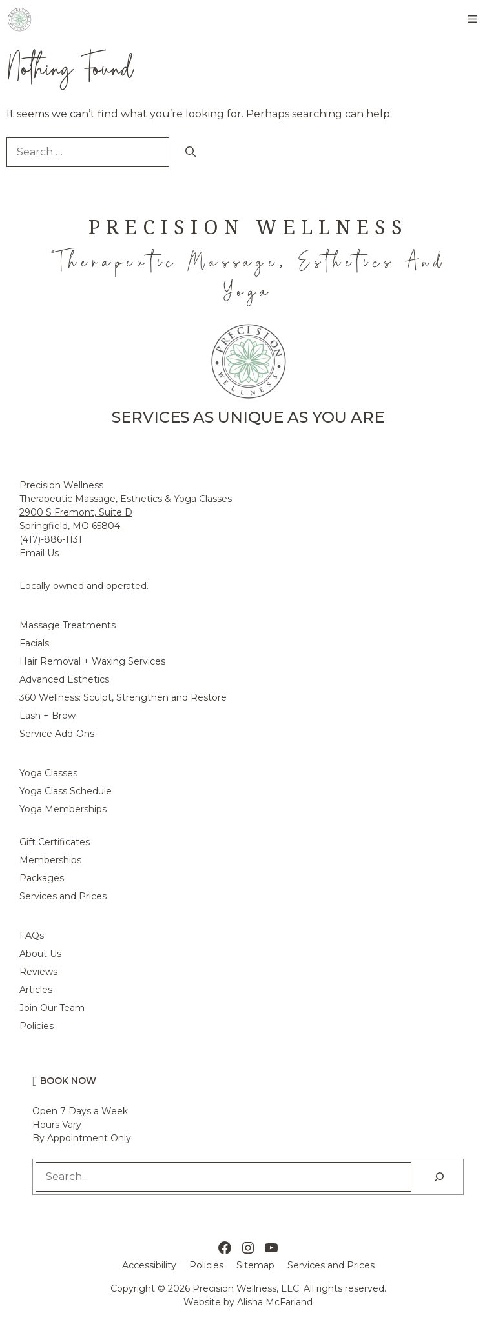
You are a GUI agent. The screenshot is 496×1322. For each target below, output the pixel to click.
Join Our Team (52, 1008)
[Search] (190, 152)
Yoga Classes (48, 773)
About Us (40, 953)
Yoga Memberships (63, 809)
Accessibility (149, 1265)
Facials (34, 643)
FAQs (31, 935)
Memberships (50, 860)
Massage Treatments (67, 625)
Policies (36, 1026)
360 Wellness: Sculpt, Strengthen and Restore (123, 697)
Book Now (68, 1081)
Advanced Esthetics (64, 679)
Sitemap (255, 1265)
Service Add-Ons (56, 733)
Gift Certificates (54, 842)
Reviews (38, 971)
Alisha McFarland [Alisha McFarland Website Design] (275, 1302)
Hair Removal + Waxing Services (92, 661)
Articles (35, 990)
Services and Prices (63, 896)
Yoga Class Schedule (65, 791)
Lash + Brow (47, 715)
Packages (41, 878)
